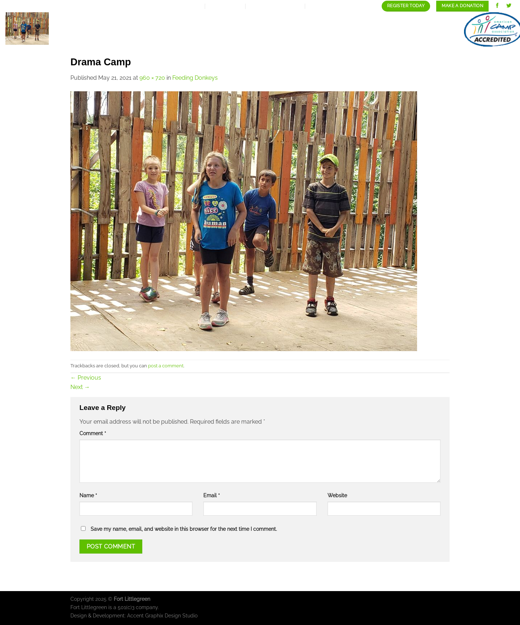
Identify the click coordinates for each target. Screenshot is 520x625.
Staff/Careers (389, 29)
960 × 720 (152, 77)
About (174, 29)
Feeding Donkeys (195, 77)
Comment (92, 433)
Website (337, 495)
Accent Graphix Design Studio (162, 615)
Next (80, 387)
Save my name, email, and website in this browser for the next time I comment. (184, 529)
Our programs (280, 29)
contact (436, 29)
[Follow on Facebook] (497, 6)
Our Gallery (334, 29)
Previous (85, 377)
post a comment (165, 365)
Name (88, 495)
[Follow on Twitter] (509, 6)
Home (144, 29)
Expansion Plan (221, 29)
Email (211, 495)
